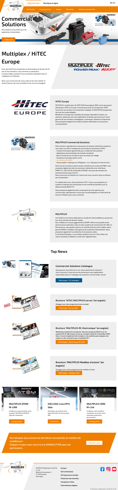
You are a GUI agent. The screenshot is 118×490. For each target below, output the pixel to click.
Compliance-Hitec (67, 482)
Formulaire (54, 421)
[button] (111, 27)
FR (112, 3)
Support (58, 9)
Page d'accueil (33, 3)
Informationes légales (69, 485)
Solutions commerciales (87, 9)
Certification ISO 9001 (64, 160)
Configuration (17, 421)
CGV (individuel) (67, 472)
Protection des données (70, 478)
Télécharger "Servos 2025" (68, 308)
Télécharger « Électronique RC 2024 (71, 342)
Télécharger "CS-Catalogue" (69, 280)
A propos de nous (45, 9)
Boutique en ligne (50, 3)
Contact (64, 468)
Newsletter (70, 9)
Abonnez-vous (94, 443)
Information (31, 9)
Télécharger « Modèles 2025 (69, 373)
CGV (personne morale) (69, 475)
